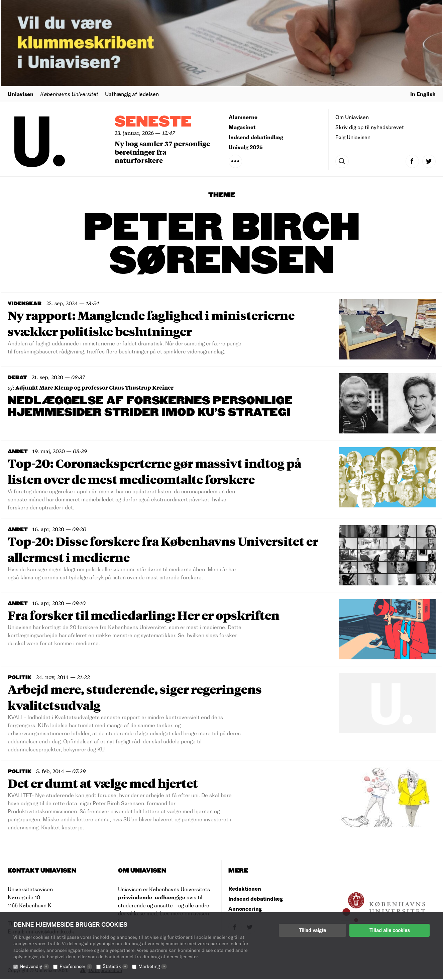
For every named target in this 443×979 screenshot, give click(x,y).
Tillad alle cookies (389, 930)
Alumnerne (243, 117)
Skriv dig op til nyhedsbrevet (369, 127)
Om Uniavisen (352, 117)
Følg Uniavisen (352, 137)
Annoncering (245, 908)
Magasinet (242, 127)
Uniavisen (20, 94)
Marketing (152, 966)
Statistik (115, 966)
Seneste (153, 122)
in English (423, 94)
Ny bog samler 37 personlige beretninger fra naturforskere (162, 152)
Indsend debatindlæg (256, 137)
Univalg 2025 (246, 147)
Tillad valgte (312, 930)
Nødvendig (34, 966)
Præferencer (76, 966)
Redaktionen (244, 888)
